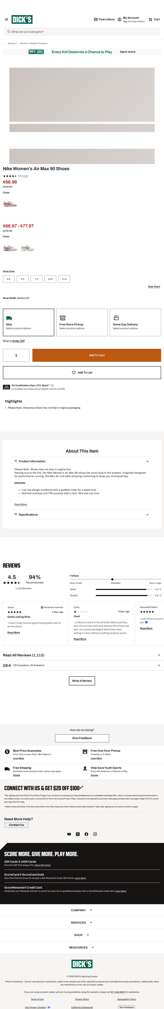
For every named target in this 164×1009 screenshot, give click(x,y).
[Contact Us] (16, 824)
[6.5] (22, 279)
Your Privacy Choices (35, 1007)
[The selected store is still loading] (104, 19)
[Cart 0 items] (154, 19)
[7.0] (36, 279)
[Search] (85, 31)
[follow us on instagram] (95, 834)
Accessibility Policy (126, 999)
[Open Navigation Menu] (6, 19)
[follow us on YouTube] (69, 834)
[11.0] (64, 279)
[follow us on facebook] (86, 834)
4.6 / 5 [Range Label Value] (158, 589)
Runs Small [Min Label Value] (76, 583)
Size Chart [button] (154, 286)
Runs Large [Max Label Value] (155, 583)
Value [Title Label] (73, 589)
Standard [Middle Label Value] (115, 583)
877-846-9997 (118, 992)
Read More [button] (20, 504)
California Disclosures (82, 1007)
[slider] (115, 579)
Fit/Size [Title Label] (74, 575)
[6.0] (9, 279)
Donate (94, 775)
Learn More (127, 51)
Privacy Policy (82, 999)
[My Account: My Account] (131, 19)
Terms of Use (37, 999)
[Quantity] (16, 355)
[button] (18, 341)
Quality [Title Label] (74, 595)
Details (16, 775)
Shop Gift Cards (43, 865)
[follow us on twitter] (78, 834)
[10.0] (50, 279)
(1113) (25, 176)
